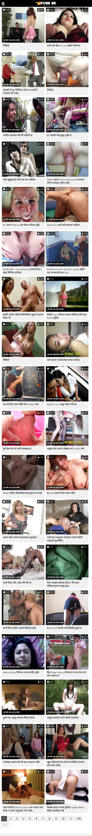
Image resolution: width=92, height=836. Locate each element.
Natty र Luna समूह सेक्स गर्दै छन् (62, 404)
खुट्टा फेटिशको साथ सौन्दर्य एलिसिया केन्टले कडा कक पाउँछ (65, 764)
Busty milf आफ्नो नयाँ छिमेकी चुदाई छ (64, 628)
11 (71, 818)
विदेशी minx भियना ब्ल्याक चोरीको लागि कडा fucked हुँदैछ (66, 316)
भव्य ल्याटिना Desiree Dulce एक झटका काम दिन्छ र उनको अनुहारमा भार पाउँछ (23, 809)
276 (79, 818)
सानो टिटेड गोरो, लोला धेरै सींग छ (17, 582)
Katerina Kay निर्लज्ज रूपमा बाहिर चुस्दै (21, 672)
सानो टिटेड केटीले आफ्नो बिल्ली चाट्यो (19, 628)
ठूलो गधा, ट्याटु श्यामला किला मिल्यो (18, 717)
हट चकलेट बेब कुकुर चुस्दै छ (59, 135)
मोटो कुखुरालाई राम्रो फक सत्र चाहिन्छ (19, 179)
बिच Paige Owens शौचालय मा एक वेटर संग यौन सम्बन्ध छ (66, 674)
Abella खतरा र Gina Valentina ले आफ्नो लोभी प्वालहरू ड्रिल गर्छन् (65, 181)
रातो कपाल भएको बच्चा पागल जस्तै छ (63, 360)
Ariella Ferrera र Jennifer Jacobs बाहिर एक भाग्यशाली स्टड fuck (66, 271)
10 (63, 818)
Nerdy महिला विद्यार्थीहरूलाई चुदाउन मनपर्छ (22, 493)
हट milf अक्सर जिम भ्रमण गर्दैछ (61, 493)
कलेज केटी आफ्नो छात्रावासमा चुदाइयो (20, 537)
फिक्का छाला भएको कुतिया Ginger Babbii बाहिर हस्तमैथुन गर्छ (65, 809)
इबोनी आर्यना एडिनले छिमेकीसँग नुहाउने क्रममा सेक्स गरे (23, 316)
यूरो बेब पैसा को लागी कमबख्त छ (17, 448)
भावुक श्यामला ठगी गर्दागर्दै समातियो (62, 717)
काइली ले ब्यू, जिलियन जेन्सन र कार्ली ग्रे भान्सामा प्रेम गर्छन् (20, 92)
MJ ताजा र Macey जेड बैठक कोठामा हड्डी (21, 225)
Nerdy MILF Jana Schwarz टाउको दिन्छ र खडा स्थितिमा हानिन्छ (22, 271)
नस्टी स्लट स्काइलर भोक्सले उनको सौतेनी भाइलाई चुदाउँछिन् (65, 539)
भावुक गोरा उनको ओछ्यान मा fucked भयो (65, 448)
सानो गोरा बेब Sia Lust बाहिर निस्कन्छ (63, 45)
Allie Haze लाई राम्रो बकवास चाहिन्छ (63, 225)
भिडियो (6, 45)
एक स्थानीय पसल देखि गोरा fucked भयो (20, 404)
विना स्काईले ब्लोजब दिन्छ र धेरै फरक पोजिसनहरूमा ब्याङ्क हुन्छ (63, 584)
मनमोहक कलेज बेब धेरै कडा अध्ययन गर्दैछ (21, 762)
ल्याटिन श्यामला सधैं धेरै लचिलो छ (17, 135)
